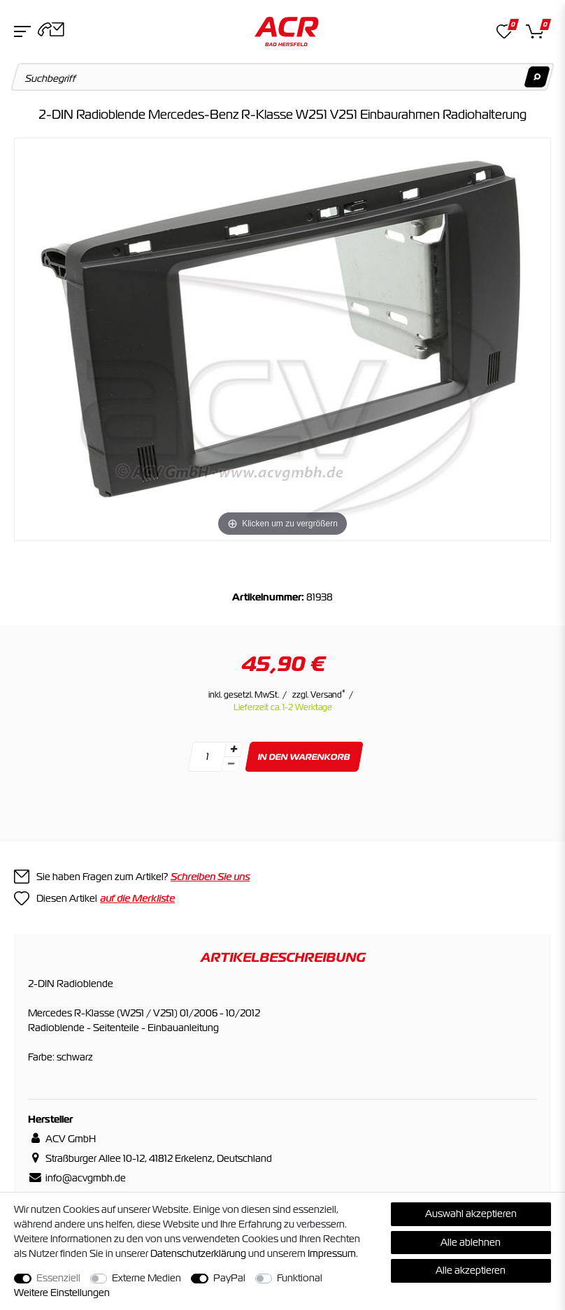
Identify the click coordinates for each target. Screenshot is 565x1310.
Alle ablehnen (471, 1242)
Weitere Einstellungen (62, 1292)
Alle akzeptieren (471, 1270)
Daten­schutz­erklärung (198, 1253)
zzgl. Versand (318, 694)
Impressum (332, 1253)
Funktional (299, 1278)
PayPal (229, 1278)
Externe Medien (146, 1278)
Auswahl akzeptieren (471, 1213)
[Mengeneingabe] (207, 757)
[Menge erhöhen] (233, 749)
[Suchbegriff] (282, 77)
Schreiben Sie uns (210, 876)
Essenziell (58, 1278)
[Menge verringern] (231, 764)
